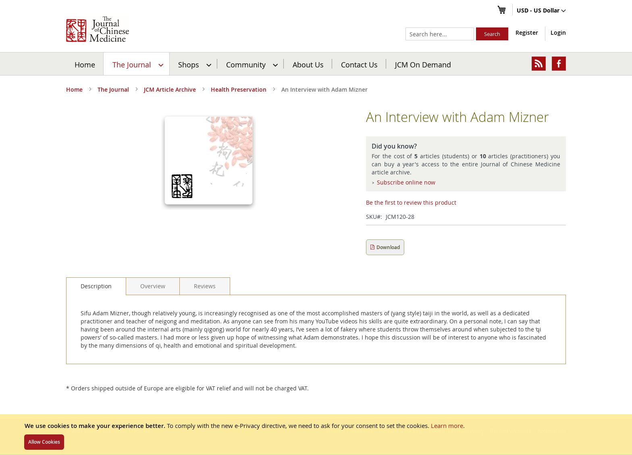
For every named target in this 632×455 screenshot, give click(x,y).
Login (558, 32)
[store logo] (97, 29)
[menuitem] (136, 64)
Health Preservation (238, 89)
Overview (152, 286)
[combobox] (439, 33)
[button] (541, 10)
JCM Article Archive (170, 89)
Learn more (447, 425)
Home (85, 64)
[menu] (316, 63)
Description (96, 286)
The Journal (113, 89)
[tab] (96, 286)
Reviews (205, 286)
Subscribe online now (406, 182)
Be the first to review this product (411, 202)
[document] (316, 434)
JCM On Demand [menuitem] (423, 64)
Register (527, 32)
